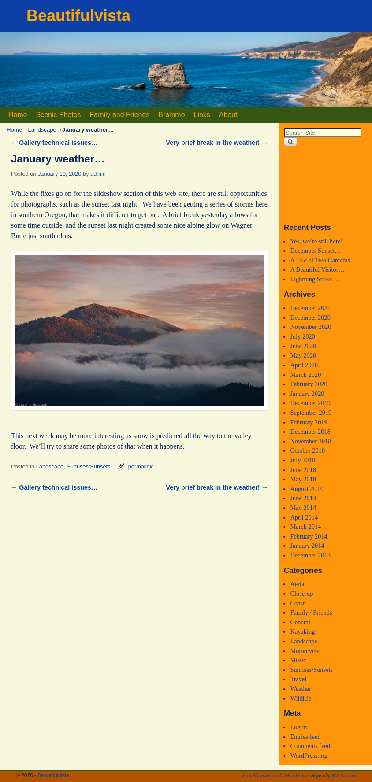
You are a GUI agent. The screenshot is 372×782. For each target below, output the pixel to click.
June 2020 (303, 346)
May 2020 (303, 355)
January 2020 (307, 393)
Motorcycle (304, 650)
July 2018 (302, 460)
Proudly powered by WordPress (275, 775)
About (228, 114)
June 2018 (303, 469)
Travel (298, 678)
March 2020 (305, 374)
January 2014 (307, 545)
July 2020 (302, 336)
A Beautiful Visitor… (317, 269)
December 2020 (310, 317)
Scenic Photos (58, 114)
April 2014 (304, 517)
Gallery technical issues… (54, 142)
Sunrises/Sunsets (88, 466)
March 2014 (305, 526)
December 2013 (310, 555)
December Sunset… (315, 250)
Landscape (42, 129)
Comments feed (310, 745)
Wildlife (300, 698)
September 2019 (310, 412)
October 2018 (307, 450)
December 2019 (310, 402)
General (300, 622)
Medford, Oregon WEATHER (325, 184)
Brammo (171, 114)
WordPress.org (308, 755)
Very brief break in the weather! (217, 142)
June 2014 (303, 498)
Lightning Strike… (314, 279)
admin (98, 173)
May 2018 (303, 479)
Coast (297, 603)
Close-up (301, 593)
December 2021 (310, 307)
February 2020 (308, 383)
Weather (300, 688)
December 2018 (310, 431)
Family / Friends (311, 612)
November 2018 (310, 441)
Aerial (298, 583)
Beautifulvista (78, 16)
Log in (298, 726)
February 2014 (308, 536)
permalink (140, 466)
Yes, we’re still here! (316, 241)
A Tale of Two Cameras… (323, 260)
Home (17, 114)
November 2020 (310, 326)
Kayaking (302, 631)
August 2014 (306, 488)
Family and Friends (120, 114)
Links (202, 114)
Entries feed (305, 736)
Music (298, 660)
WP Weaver (343, 775)
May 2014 (303, 507)
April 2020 (304, 365)
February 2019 (308, 422)
